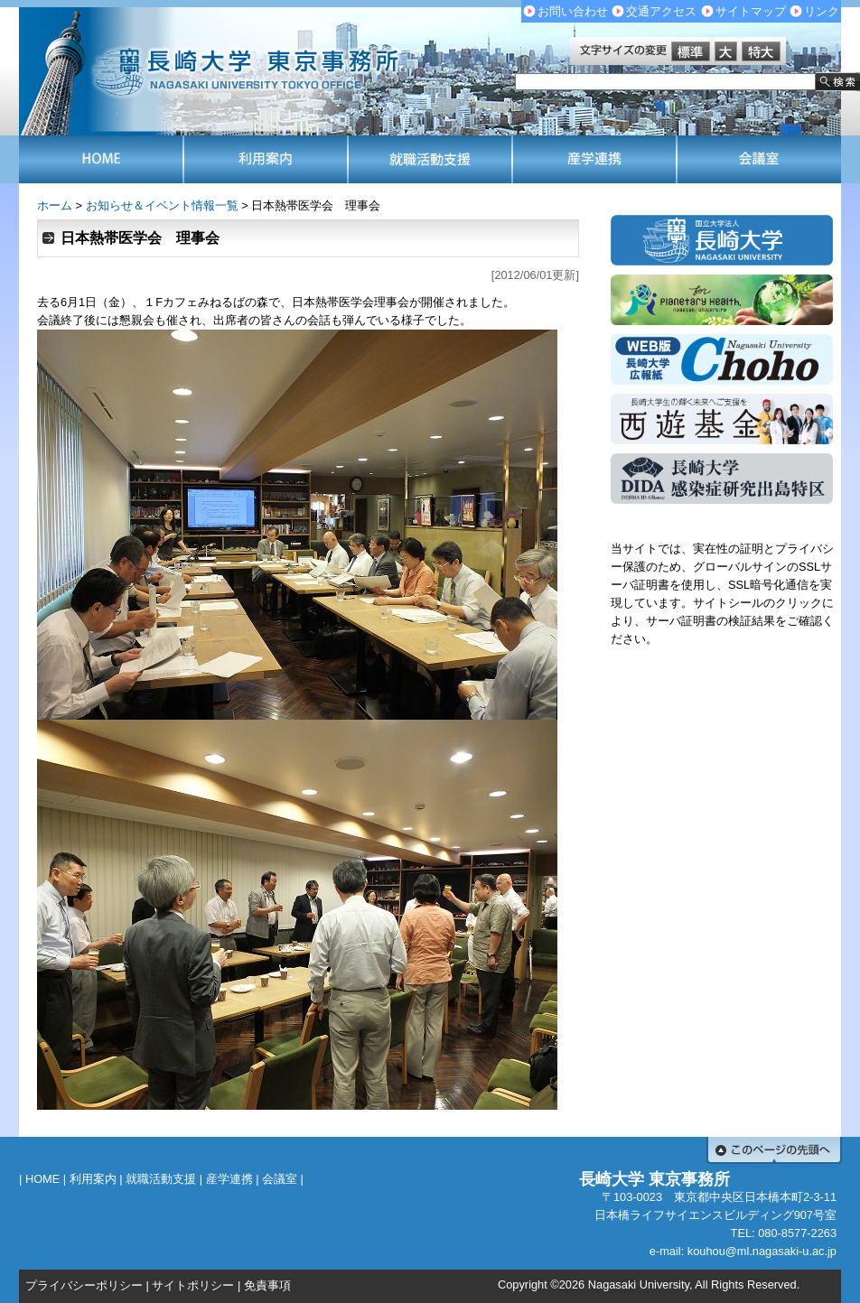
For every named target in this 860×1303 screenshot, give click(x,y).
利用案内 (93, 1179)
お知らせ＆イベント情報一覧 (162, 205)
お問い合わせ (573, 11)
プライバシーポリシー (84, 1285)
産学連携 (229, 1179)
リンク (821, 11)
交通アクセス (661, 11)
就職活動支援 (161, 1179)
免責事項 (267, 1285)
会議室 (279, 1179)
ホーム (54, 205)
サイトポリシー (193, 1285)
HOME (42, 1179)
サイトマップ (750, 11)
